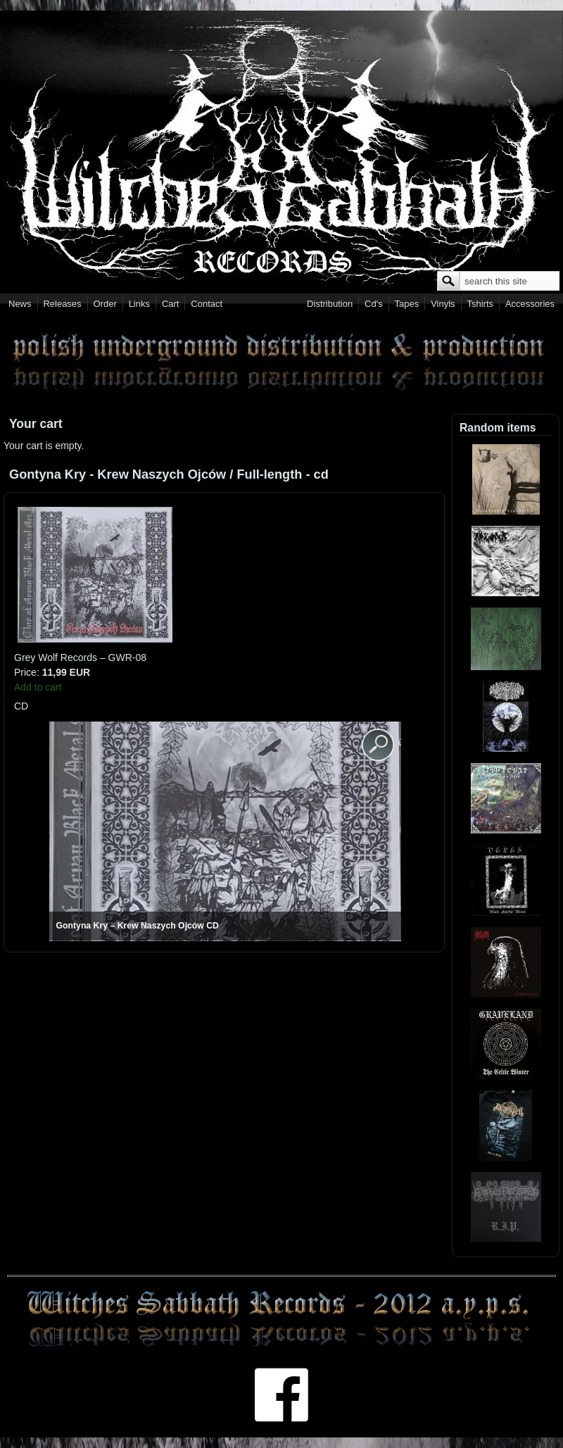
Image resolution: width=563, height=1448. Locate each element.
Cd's (374, 303)
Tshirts (480, 303)
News (20, 303)
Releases (62, 303)
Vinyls (443, 303)
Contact (206, 303)
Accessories (530, 303)
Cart (170, 303)
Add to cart (38, 687)
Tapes (407, 303)
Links (139, 303)
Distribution (330, 303)
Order (105, 303)
